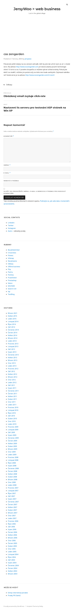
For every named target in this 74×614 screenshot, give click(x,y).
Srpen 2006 (12, 529)
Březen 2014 (12, 338)
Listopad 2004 (13, 554)
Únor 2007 (12, 515)
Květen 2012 (12, 374)
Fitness (10, 255)
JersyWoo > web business (37, 9)
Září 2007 (11, 496)
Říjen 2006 (12, 524)
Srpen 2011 (12, 388)
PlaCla (10, 272)
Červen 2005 (12, 543)
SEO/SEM (11, 286)
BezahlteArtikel (14, 250)
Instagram (12, 228)
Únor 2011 (12, 402)
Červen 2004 (12, 568)
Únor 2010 (12, 421)
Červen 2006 (12, 532)
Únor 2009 (12, 452)
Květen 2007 (12, 507)
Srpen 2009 (12, 435)
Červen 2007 (12, 504)
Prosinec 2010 (13, 407)
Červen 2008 (12, 471)
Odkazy (9, 85)
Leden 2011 (12, 405)
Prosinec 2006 (13, 521)
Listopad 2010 (13, 410)
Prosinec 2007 (13, 488)
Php (9, 269)
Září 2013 (11, 349)
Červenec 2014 (13, 330)
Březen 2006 (12, 538)
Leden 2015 (12, 319)
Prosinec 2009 (13, 427)
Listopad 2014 (13, 321)
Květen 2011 (12, 396)
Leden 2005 (12, 552)
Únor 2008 (12, 482)
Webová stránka (11, 180)
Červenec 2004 (13, 565)
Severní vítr (12, 289)
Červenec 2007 (13, 502)
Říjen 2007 (12, 493)
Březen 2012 (12, 377)
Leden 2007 (12, 518)
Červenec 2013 (13, 355)
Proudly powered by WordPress (14, 606)
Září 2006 (11, 527)
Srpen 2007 (12, 499)
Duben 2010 (12, 418)
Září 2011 (11, 385)
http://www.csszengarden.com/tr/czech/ (40, 75)
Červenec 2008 (13, 468)
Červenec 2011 (13, 391)
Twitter (11, 225)
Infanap (11, 258)
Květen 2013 (12, 357)
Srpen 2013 (12, 352)
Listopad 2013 (13, 346)
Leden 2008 (12, 485)
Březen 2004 (12, 574)
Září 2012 (11, 371)
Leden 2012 (12, 382)
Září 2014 (11, 327)
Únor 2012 (12, 380)
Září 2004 (11, 560)
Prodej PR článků (14, 595)
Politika (11, 275)
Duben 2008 (12, 477)
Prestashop (12, 280)
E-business (12, 253)
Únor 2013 (12, 363)
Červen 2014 (12, 333)
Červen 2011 (12, 394)
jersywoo (28, 59)
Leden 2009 (12, 454)
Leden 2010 (12, 424)
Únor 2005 (12, 549)
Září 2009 (11, 432)
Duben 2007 (12, 510)
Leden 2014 (12, 341)
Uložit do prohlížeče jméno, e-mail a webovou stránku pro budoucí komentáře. (35, 192)
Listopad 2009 (13, 430)
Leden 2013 (12, 366)
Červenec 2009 (13, 438)
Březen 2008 (12, 479)
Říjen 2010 (12, 413)
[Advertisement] (37, 37)
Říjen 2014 (12, 324)
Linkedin (11, 223)
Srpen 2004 (12, 563)
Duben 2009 (12, 446)
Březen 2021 (12, 313)
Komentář (9, 136)
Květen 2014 (12, 335)
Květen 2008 (12, 474)
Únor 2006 (12, 540)
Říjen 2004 (12, 557)
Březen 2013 (12, 360)
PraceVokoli (12, 278)
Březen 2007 (12, 513)
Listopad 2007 (13, 491)
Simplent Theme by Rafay (35, 606)
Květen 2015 (12, 316)
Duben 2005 (12, 546)
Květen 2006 (12, 535)
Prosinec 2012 (13, 369)
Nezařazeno (12, 261)
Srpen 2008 (12, 466)
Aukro (10, 231)
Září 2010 (11, 416)
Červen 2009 (12, 441)
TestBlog (11, 294)
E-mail (7, 173)
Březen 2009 (12, 449)
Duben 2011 (12, 399)
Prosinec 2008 (13, 457)
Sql (9, 291)
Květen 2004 (12, 571)
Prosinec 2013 (13, 344)
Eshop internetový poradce (18, 593)
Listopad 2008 (13, 460)
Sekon (10, 283)
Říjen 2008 (12, 463)
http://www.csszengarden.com (27, 67)
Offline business (14, 266)
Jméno (7, 165)
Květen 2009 (12, 443)
